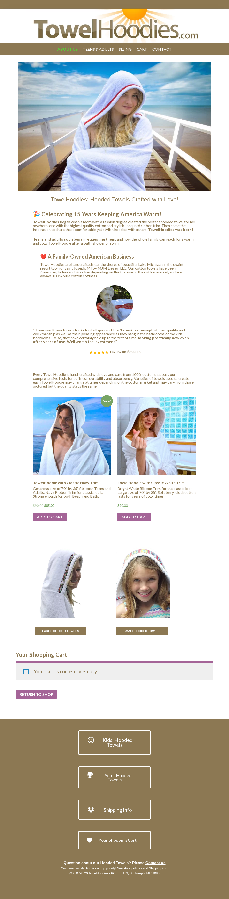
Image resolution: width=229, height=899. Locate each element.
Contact (162, 49)
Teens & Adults (98, 49)
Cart (142, 49)
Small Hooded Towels (142, 631)
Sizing (125, 49)
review (115, 351)
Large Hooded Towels (60, 631)
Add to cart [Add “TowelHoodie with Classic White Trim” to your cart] (134, 517)
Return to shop (36, 694)
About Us (67, 49)
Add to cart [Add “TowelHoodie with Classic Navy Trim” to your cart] (50, 517)
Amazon (134, 351)
